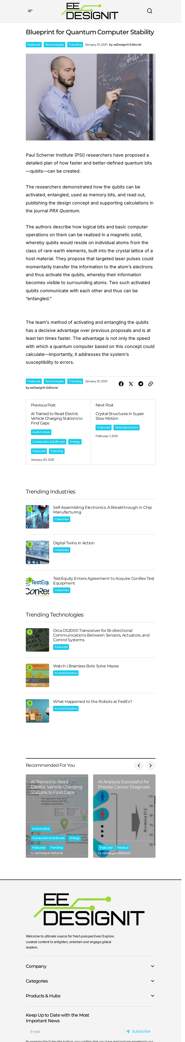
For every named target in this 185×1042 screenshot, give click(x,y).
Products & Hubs (43, 996)
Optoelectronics (126, 427)
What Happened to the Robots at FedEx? (92, 701)
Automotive (41, 432)
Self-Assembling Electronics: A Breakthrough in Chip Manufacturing (102, 509)
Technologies (54, 44)
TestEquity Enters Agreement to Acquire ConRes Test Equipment (104, 580)
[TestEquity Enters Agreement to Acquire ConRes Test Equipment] (37, 588)
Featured (33, 44)
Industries (62, 519)
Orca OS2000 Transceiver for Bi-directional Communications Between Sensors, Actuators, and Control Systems (101, 635)
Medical (122, 847)
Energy (75, 441)
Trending (75, 44)
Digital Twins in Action (74, 543)
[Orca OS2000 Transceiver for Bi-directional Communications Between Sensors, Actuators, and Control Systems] (37, 640)
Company (36, 966)
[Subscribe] (139, 1031)
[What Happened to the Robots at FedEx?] (37, 711)
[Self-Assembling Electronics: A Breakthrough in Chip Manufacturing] (37, 517)
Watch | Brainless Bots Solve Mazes (86, 666)
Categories (37, 981)
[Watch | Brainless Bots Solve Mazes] (37, 675)
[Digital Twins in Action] (37, 552)
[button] (30, 11)
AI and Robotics (66, 673)
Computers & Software (48, 441)
